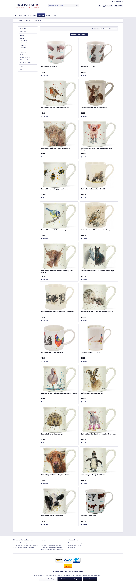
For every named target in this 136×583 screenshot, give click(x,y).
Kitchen (22, 35)
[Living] (48, 15)
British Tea (23, 28)
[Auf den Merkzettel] (44, 75)
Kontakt (43, 543)
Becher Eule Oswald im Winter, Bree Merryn (96, 230)
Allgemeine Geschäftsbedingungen (51, 545)
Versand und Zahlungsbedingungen (51, 547)
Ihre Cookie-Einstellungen (75, 543)
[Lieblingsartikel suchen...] (63, 5)
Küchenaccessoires (25, 62)
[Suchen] (77, 5)
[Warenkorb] (118, 5)
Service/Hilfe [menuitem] (116, 1)
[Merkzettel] (99, 5)
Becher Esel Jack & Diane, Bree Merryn (94, 107)
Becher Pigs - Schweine (49, 66)
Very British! (24, 40)
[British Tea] (22, 15)
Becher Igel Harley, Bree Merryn (52, 434)
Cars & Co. (23, 52)
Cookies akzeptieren (90, 579)
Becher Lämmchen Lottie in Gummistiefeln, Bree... (98, 434)
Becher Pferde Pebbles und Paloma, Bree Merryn (97, 271)
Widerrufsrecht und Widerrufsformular (52, 549)
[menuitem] (63, 5)
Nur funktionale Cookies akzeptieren (70, 579)
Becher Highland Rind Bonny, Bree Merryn (55, 148)
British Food (23, 32)
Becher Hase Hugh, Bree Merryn (92, 393)
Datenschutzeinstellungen (48, 579)
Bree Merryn (24, 47)
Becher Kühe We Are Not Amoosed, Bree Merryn (57, 311)
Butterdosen (24, 55)
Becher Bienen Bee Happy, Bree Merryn (54, 189)
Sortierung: (95, 29)
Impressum (71, 547)
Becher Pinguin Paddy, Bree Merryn (93, 475)
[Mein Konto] (107, 5)
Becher (22, 38)
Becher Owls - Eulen (88, 66)
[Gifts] (54, 15)
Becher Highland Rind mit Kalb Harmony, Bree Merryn (57, 271)
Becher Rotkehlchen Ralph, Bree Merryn (55, 107)
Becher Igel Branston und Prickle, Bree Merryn (97, 311)
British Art (23, 45)
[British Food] (32, 15)
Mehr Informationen (96, 575)
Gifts (21, 70)
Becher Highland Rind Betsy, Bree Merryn (55, 475)
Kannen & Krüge (25, 57)
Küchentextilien (25, 60)
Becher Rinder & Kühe (88, 516)
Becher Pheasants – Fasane (90, 352)
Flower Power (24, 50)
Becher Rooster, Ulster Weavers (52, 352)
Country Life (24, 43)
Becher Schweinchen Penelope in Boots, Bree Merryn (96, 149)
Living (21, 66)
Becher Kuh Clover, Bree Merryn (52, 516)
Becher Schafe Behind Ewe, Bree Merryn (94, 189)
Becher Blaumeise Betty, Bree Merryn (54, 230)
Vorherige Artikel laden (79, 34)
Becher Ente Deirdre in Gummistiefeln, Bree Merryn (59, 393)
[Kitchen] (41, 15)
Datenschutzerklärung (74, 545)
